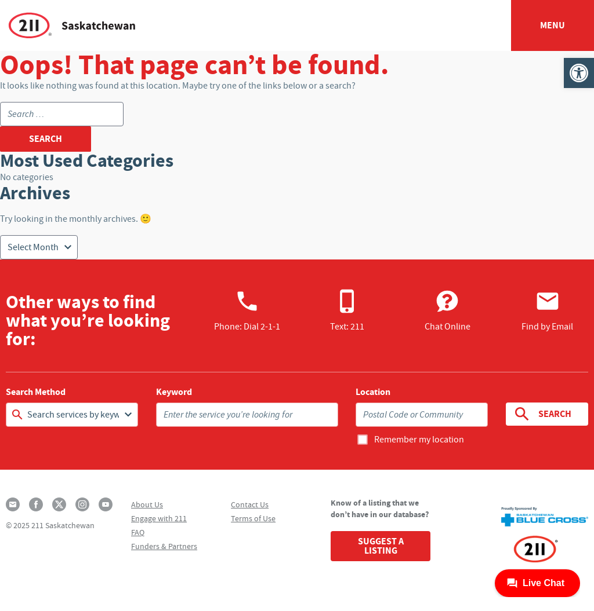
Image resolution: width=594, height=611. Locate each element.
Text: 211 (347, 310)
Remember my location (419, 439)
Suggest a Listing (381, 546)
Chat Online (447, 310)
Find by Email (547, 310)
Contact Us (250, 504)
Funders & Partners (164, 546)
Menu (552, 25)
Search (542, 414)
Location (373, 392)
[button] (579, 73)
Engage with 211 (159, 518)
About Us (147, 504)
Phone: (247, 310)
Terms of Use (253, 518)
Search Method (36, 392)
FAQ (137, 532)
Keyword (174, 392)
